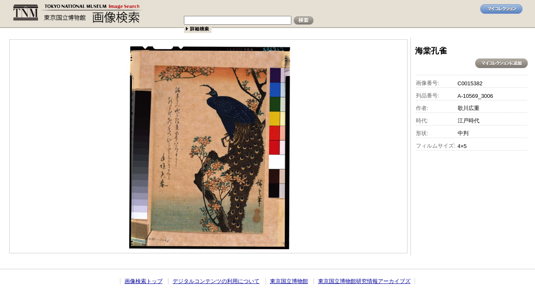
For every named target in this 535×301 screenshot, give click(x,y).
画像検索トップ (144, 281)
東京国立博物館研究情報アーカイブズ (364, 281)
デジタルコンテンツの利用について (216, 281)
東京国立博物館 (289, 281)
